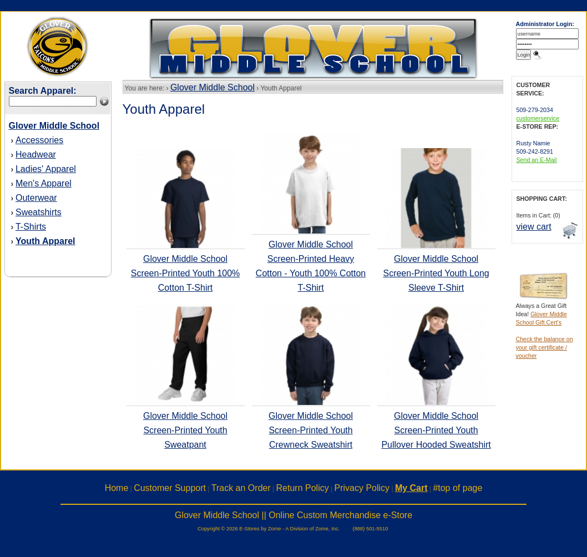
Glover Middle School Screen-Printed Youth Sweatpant (185, 430)
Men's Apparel (44, 183)
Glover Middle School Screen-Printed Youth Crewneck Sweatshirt (311, 430)
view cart (534, 226)
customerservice (538, 118)
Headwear (36, 154)
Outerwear (36, 197)
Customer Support (170, 488)
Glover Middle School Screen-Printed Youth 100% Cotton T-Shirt (185, 273)
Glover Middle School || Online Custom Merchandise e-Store (293, 515)
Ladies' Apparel (46, 169)
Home (117, 488)
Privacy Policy (362, 488)
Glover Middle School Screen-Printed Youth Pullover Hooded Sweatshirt (435, 430)
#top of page (457, 488)
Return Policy (302, 488)
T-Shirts (31, 226)
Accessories (39, 140)
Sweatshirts (39, 212)
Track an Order (241, 488)
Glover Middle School (212, 87)
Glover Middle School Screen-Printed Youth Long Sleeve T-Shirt (436, 273)
